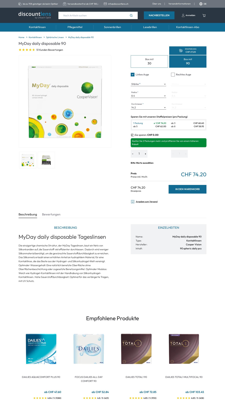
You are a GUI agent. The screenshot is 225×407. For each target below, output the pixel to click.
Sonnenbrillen (112, 27)
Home (22, 37)
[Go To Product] (41, 348)
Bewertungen (51, 214)
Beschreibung (28, 214)
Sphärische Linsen (55, 37)
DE (202, 3)
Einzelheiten (168, 227)
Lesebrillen (150, 27)
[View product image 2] (46, 160)
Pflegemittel (75, 27)
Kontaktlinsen (37, 27)
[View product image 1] (27, 160)
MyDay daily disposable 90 (81, 37)
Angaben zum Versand (144, 202)
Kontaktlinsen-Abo (187, 27)
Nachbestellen (159, 15)
